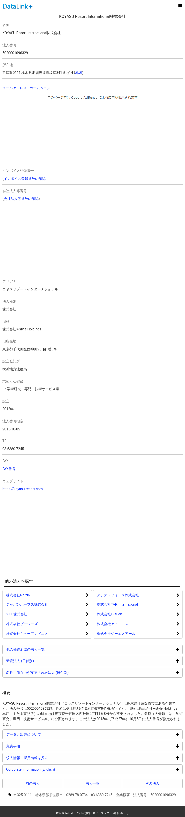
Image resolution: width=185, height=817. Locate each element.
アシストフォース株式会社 (118, 595)
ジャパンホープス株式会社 (27, 604)
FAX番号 (9, 469)
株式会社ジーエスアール (116, 634)
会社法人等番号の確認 (21, 199)
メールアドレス (14, 88)
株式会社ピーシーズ (22, 624)
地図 (78, 73)
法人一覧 (92, 783)
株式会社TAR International (117, 604)
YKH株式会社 (16, 614)
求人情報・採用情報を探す (46, 758)
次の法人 (152, 783)
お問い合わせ (120, 813)
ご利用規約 (83, 813)
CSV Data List (64, 813)
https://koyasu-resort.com (22, 489)
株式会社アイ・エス (112, 624)
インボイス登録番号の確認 (25, 179)
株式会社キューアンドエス (27, 634)
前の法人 (33, 783)
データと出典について (42, 734)
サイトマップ (101, 813)
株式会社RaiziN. (18, 595)
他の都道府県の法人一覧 (44, 649)
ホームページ (39, 88)
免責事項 (32, 746)
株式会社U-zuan (109, 614)
